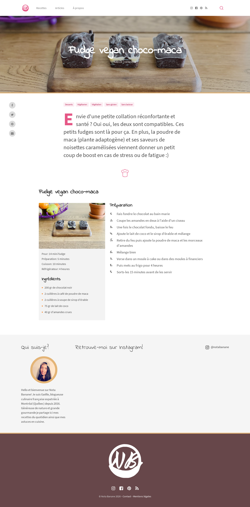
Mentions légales (142, 496)
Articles (59, 8)
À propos (78, 8)
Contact (127, 496)
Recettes (41, 8)
